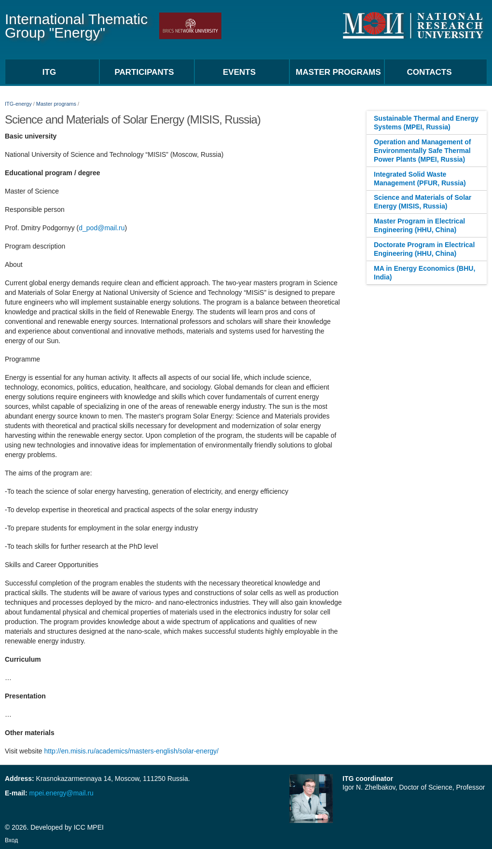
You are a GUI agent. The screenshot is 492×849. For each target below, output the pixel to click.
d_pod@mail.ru (101, 228)
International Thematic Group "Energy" (76, 26)
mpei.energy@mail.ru (60, 793)
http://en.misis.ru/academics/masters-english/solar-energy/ (131, 751)
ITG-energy (18, 104)
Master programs (56, 104)
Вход (11, 840)
